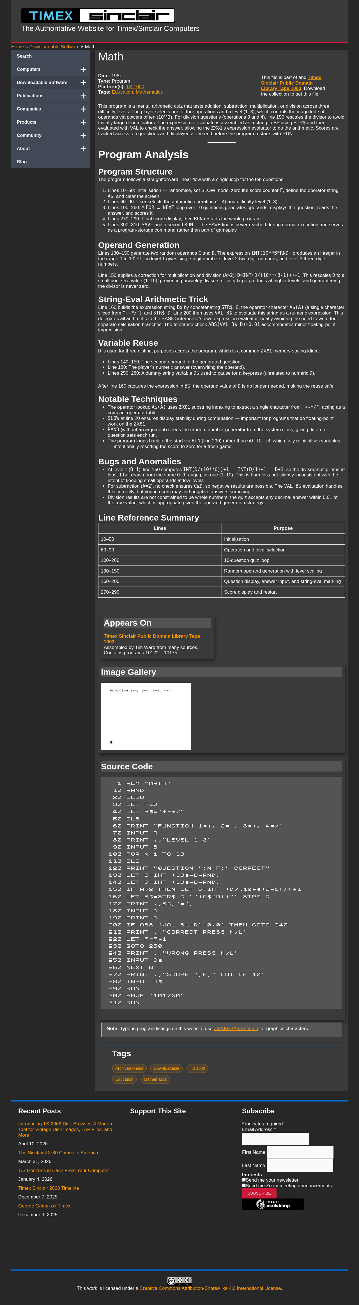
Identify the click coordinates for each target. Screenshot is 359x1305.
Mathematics (149, 92)
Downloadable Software (53, 82)
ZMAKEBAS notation (236, 1028)
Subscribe (259, 1193)
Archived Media (129, 1068)
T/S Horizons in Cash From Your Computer (63, 1170)
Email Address (259, 1129)
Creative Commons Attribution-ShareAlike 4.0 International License (210, 1288)
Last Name (254, 1165)
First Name (254, 1152)
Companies (53, 109)
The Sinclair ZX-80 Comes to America (58, 1152)
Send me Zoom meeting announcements (289, 1185)
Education (122, 92)
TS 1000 (135, 86)
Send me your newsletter (272, 1180)
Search (24, 56)
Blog (22, 161)
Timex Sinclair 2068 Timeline (48, 1188)
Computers (53, 69)
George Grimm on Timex (44, 1206)
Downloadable (167, 1068)
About (53, 148)
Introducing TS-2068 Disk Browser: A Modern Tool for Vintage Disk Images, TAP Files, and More (66, 1129)
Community (53, 135)
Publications (53, 95)
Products (53, 122)
